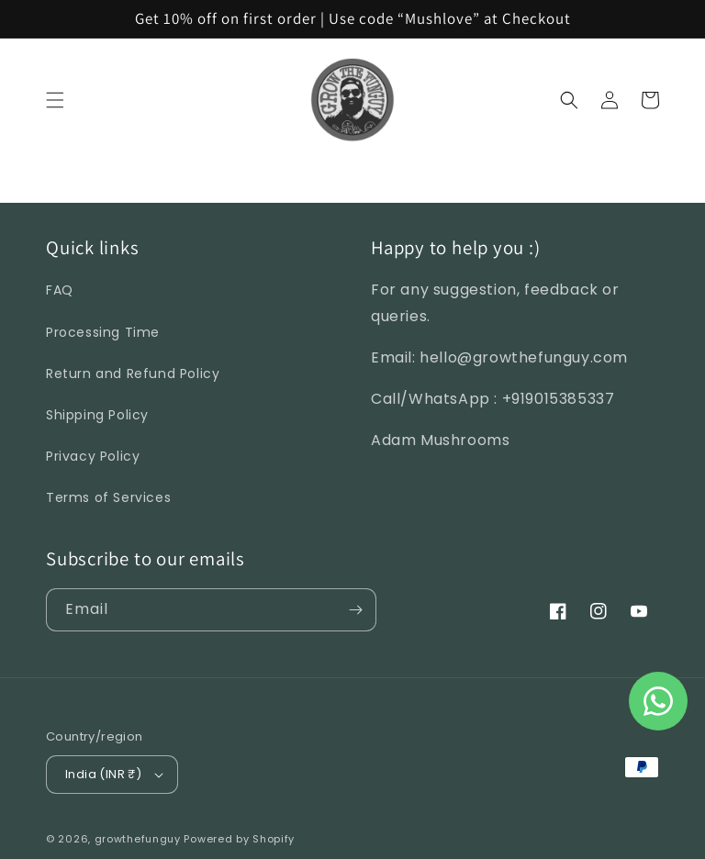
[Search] (569, 100)
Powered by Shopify (239, 838)
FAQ (59, 290)
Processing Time (103, 332)
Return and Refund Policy (132, 373)
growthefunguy (138, 838)
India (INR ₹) (114, 774)
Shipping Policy (97, 415)
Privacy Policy (93, 456)
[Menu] (55, 100)
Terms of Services (108, 497)
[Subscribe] (355, 609)
